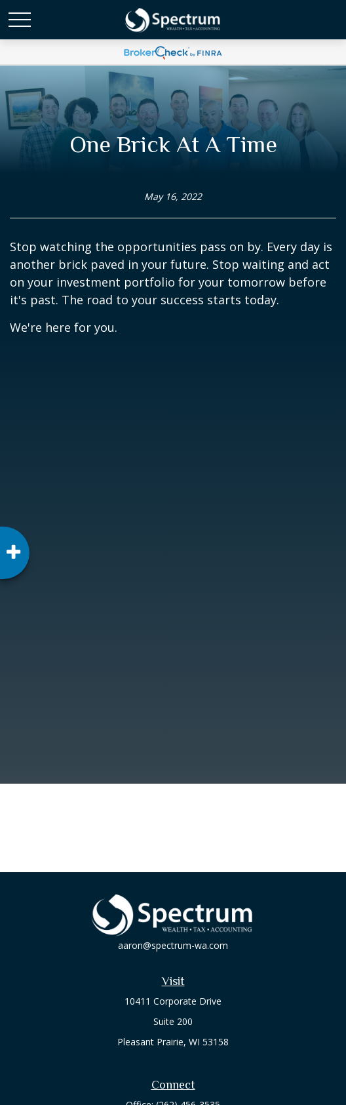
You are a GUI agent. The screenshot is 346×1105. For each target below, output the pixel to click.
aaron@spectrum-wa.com (173, 945)
